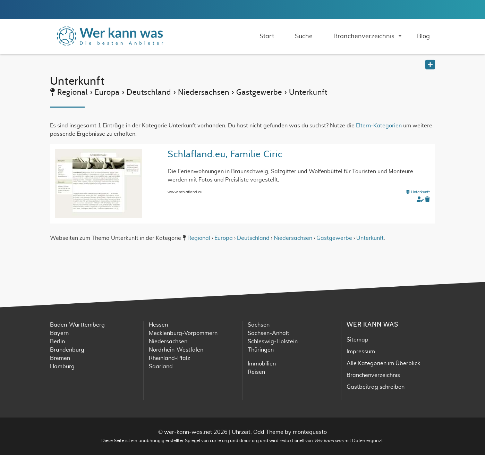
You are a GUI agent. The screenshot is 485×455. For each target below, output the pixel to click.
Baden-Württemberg (77, 325)
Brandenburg (67, 350)
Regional (198, 238)
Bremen (60, 358)
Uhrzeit (241, 432)
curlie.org (219, 441)
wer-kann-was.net (188, 432)
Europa (223, 238)
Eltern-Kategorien (379, 125)
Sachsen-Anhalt (268, 333)
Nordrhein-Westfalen (176, 350)
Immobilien (262, 363)
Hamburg (62, 366)
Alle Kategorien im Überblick (383, 363)
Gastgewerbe (334, 238)
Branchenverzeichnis (373, 375)
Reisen (256, 372)
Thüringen (261, 350)
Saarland (161, 366)
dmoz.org (249, 441)
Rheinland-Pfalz (169, 358)
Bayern (59, 333)
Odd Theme (268, 432)
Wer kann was (328, 441)
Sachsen (259, 325)
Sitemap (357, 340)
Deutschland (253, 238)
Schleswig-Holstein (273, 341)
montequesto (310, 432)
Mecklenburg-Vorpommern (183, 333)
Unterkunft (418, 192)
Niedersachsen (293, 238)
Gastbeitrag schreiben (376, 387)
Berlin (57, 341)
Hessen (158, 325)
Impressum (361, 351)
